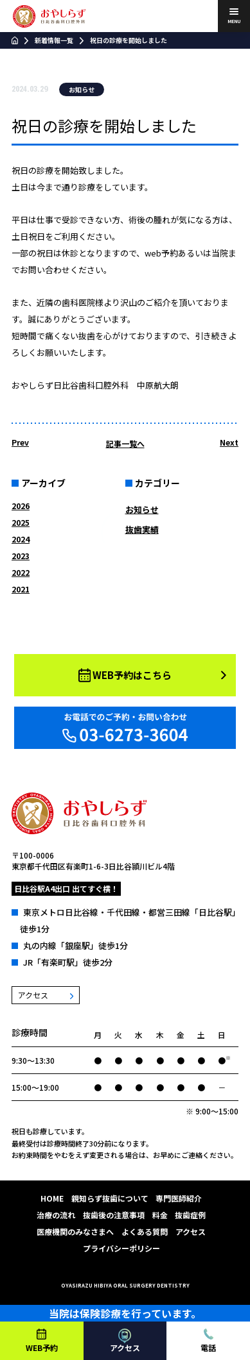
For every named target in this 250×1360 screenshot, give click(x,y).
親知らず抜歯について (109, 1198)
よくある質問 (144, 1231)
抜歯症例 (190, 1214)
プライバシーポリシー (121, 1248)
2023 (21, 555)
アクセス (190, 1231)
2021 (21, 588)
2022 (21, 572)
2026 (21, 505)
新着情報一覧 (54, 40)
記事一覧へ (125, 443)
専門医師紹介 (179, 1198)
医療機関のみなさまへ (75, 1231)
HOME (52, 1198)
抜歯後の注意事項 (114, 1214)
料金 (160, 1214)
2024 (21, 538)
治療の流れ (56, 1214)
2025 (21, 522)
